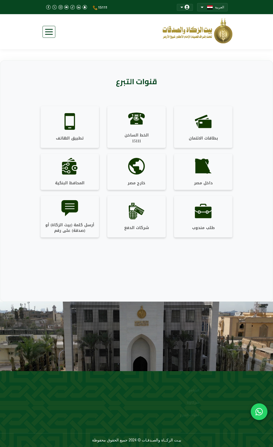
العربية (212, 7)
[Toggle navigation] (49, 32)
